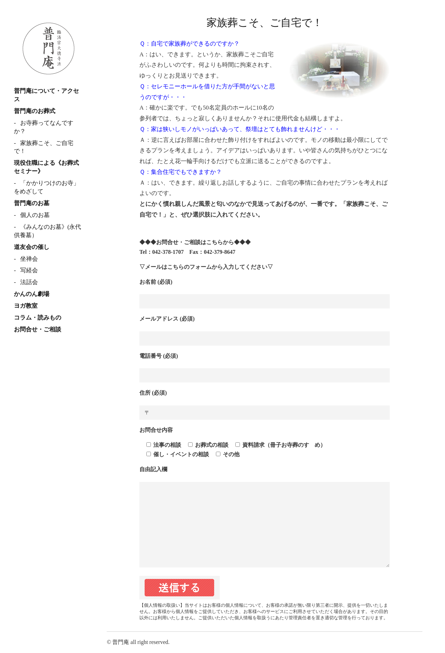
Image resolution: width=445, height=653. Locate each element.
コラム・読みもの (37, 317)
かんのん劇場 (31, 294)
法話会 (29, 282)
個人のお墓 (35, 215)
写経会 (29, 270)
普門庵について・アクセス (46, 95)
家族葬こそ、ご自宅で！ (43, 147)
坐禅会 (29, 259)
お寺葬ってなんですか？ (43, 127)
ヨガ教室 (26, 306)
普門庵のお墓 (31, 203)
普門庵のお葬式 (34, 111)
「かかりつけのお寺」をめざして (46, 187)
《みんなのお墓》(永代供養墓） (47, 231)
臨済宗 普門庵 (48, 49)
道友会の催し (31, 247)
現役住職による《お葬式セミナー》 (46, 167)
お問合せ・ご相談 (37, 329)
